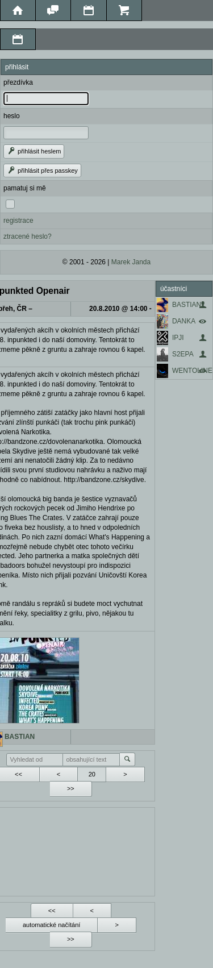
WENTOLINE (192, 371)
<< (52, 910)
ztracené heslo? (27, 236)
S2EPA (183, 354)
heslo (11, 116)
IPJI (178, 338)
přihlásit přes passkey (42, 170)
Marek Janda (131, 262)
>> (70, 788)
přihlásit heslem (34, 151)
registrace (18, 221)
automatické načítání (52, 924)
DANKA (183, 321)
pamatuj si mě (24, 188)
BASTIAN (186, 305)
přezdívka (18, 82)
